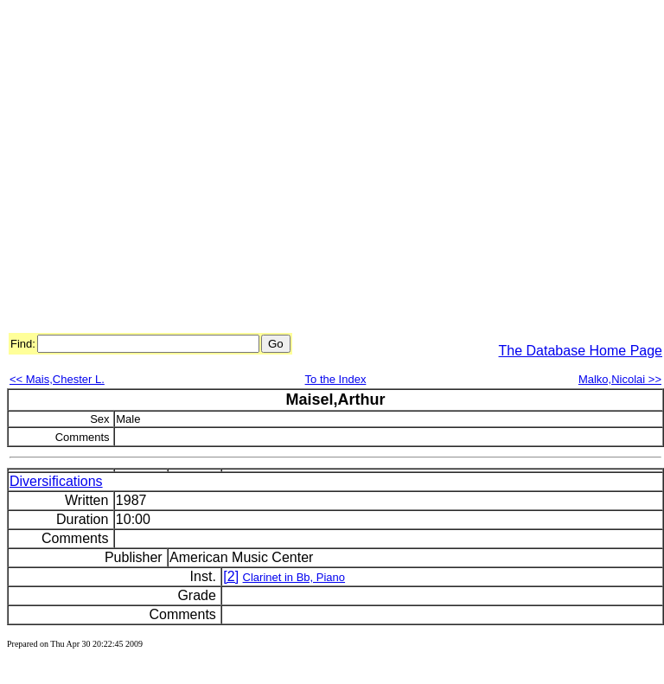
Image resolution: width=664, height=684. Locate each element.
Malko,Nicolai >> (619, 379)
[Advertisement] (162, 169)
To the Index (336, 379)
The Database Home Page (580, 350)
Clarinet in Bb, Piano (294, 577)
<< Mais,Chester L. (57, 379)
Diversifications (56, 481)
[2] (231, 576)
